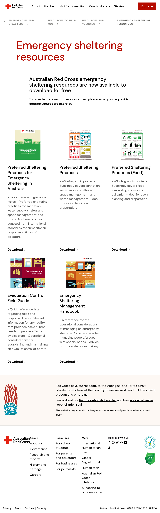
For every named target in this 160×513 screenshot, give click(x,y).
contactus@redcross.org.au (50, 104)
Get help (50, 6)
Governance (39, 449)
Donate (147, 6)
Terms (18, 508)
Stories (119, 6)
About (36, 6)
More (85, 438)
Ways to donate (99, 6)
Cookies (29, 508)
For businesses (66, 463)
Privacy (7, 508)
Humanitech (90, 468)
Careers (35, 475)
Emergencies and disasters (21, 22)
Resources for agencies (93, 22)
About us (36, 443)
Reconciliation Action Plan (97, 400)
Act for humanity (72, 6)
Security (42, 508)
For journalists (66, 469)
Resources (62, 438)
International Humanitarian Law (91, 447)
